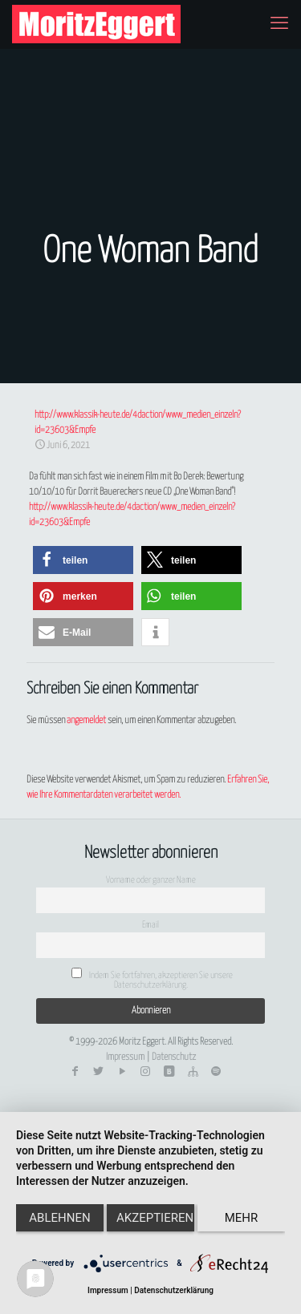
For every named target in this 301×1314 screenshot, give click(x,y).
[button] (83, 560)
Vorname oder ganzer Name (151, 879)
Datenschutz (174, 1057)
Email (150, 924)
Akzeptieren (154, 1218)
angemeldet (86, 720)
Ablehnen (59, 1218)
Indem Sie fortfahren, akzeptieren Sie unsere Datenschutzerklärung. (152, 978)
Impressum (125, 1057)
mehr (241, 1218)
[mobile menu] (279, 24)
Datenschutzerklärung (174, 1290)
